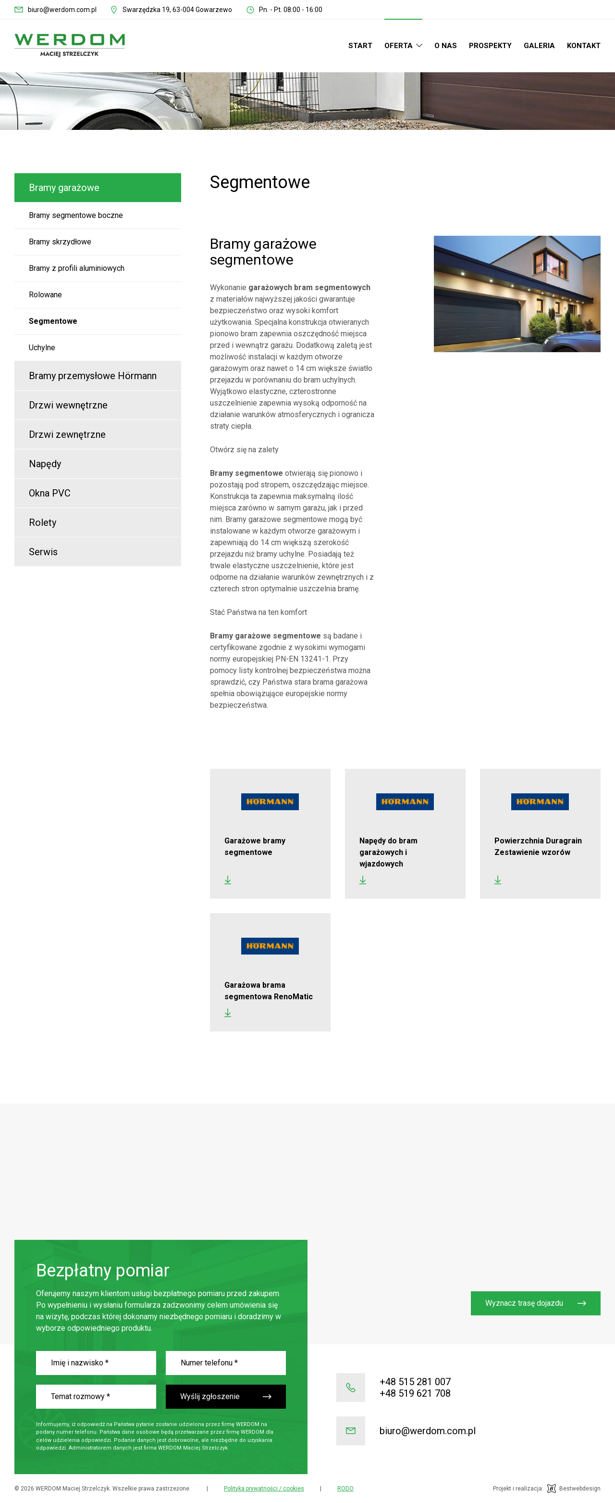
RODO (345, 1488)
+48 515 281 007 (415, 1382)
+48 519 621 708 (415, 1393)
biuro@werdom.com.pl (62, 9)
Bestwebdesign (580, 1488)
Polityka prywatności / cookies (264, 1488)
